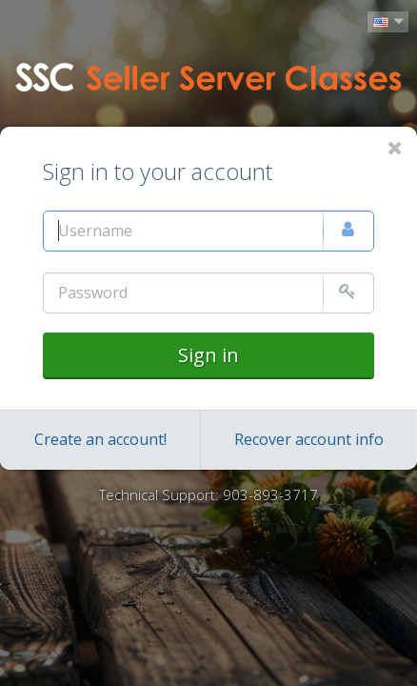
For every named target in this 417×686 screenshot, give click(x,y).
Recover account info (309, 439)
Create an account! (100, 439)
